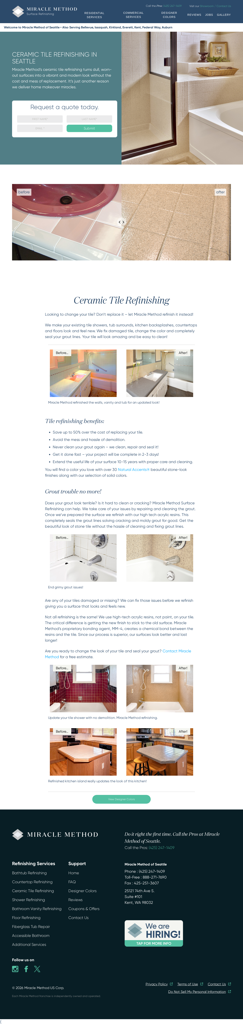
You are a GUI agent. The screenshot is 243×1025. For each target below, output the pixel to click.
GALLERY (224, 14)
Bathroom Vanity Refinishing (37, 909)
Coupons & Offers (83, 909)
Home (73, 873)
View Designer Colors (121, 799)
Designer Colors (82, 891)
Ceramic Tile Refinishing (33, 891)
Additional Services (29, 944)
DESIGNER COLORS (169, 14)
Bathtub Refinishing (29, 873)
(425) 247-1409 (161, 847)
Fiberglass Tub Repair (31, 926)
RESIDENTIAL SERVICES (94, 15)
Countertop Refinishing (32, 882)
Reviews (75, 900)
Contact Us (78, 917)
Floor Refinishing (26, 917)
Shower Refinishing (28, 900)
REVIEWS (194, 14)
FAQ (72, 882)
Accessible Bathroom (30, 935)
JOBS (209, 14)
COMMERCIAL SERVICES (133, 14)
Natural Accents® (134, 469)
